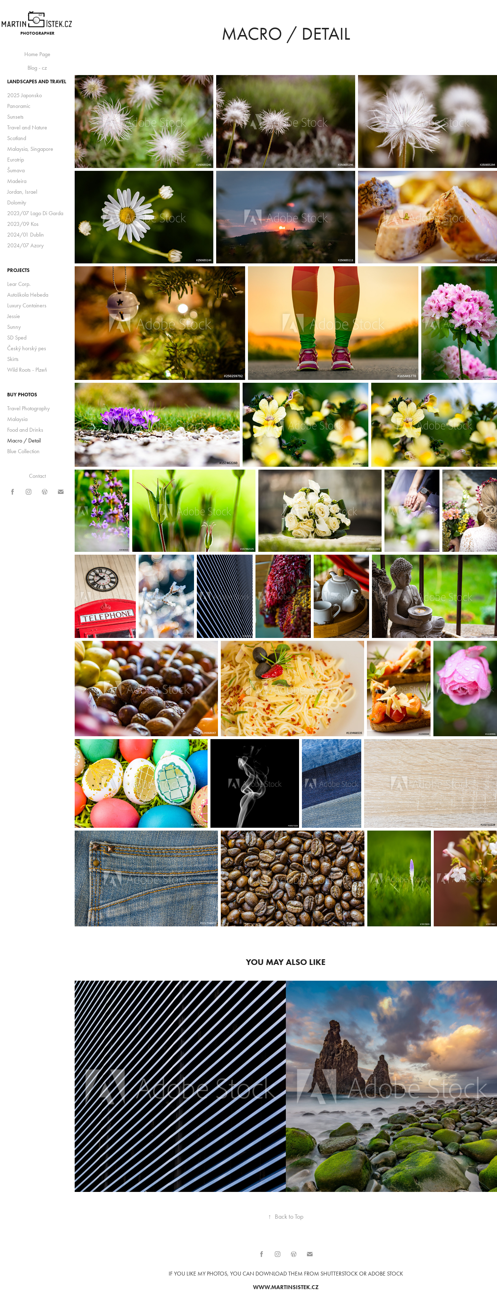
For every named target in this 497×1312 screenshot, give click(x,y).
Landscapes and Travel (36, 82)
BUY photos (22, 395)
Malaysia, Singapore (30, 148)
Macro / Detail (24, 440)
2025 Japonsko (24, 95)
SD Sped (16, 337)
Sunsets (15, 116)
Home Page (37, 54)
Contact (37, 475)
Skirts (13, 359)
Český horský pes (26, 348)
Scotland (16, 138)
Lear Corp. (19, 284)
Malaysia (17, 419)
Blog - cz (37, 67)
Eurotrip (15, 159)
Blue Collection (23, 451)
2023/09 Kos (23, 224)
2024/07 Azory (25, 245)
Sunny (14, 326)
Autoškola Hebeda (27, 294)
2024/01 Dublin (25, 234)
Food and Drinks (25, 429)
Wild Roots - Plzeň (27, 369)
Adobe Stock (385, 1273)
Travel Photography (28, 408)
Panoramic (18, 106)
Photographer (37, 33)
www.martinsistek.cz (286, 1287)
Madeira (16, 181)
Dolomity (16, 202)
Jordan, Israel (22, 191)
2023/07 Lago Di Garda (35, 213)
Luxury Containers (26, 305)
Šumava (16, 170)
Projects (18, 270)
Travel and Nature (27, 127)
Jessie (13, 316)
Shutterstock (339, 1273)
